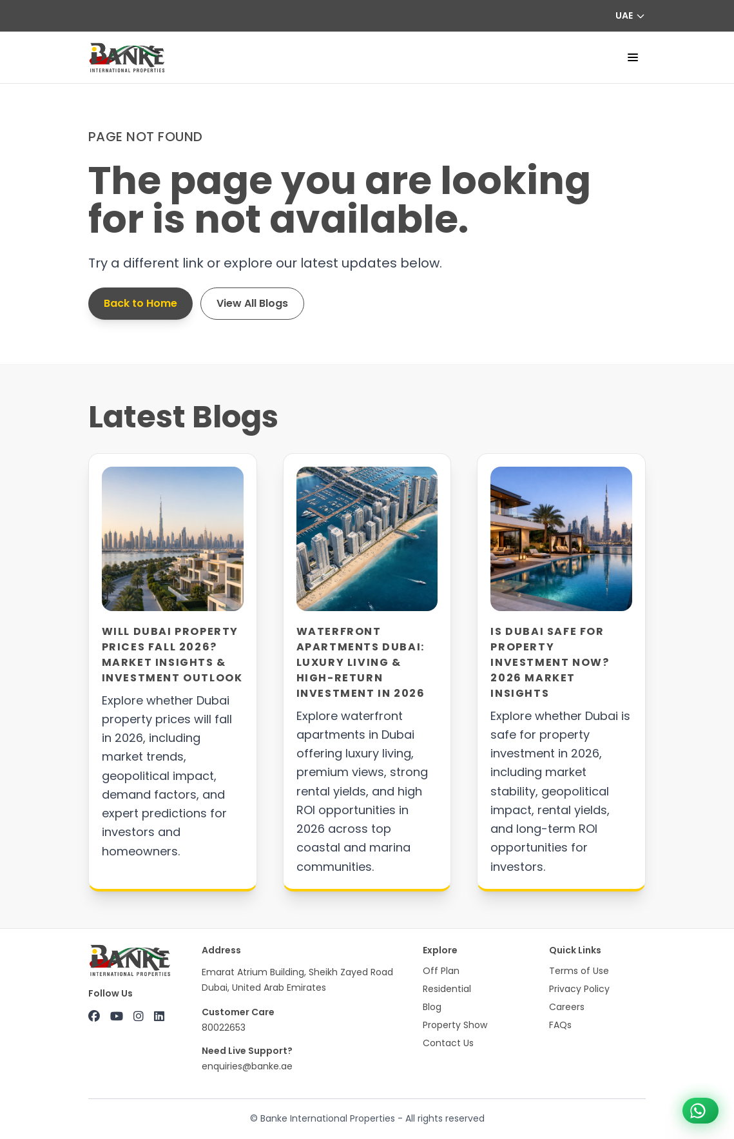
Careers (566, 1006)
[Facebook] (94, 1017)
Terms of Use (579, 970)
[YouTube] (116, 1017)
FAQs (560, 1024)
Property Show (455, 1024)
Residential (447, 988)
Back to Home (140, 303)
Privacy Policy (579, 988)
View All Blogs (252, 303)
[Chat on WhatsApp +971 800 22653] (700, 1111)
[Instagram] (138, 1017)
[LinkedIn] (159, 1017)
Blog (432, 1006)
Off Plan (441, 970)
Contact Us (448, 1043)
